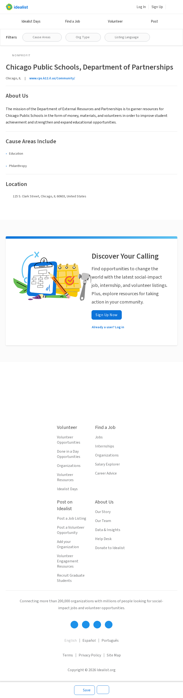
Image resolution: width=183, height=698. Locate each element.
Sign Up (157, 7)
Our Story (103, 511)
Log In (141, 7)
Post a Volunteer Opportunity (70, 530)
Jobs (99, 437)
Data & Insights (107, 529)
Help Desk (103, 538)
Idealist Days (31, 21)
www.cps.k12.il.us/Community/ (52, 78)
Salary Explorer (107, 464)
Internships (104, 446)
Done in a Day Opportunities (68, 454)
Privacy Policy (90, 655)
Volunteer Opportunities (68, 440)
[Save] (84, 690)
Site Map (114, 655)
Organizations (69, 465)
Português (110, 640)
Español (89, 640)
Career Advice (106, 473)
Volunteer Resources (65, 477)
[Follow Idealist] (74, 624)
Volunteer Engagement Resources (67, 561)
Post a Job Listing (71, 518)
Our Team (103, 520)
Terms (67, 655)
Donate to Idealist (110, 548)
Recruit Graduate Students (71, 578)
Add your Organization (68, 544)
